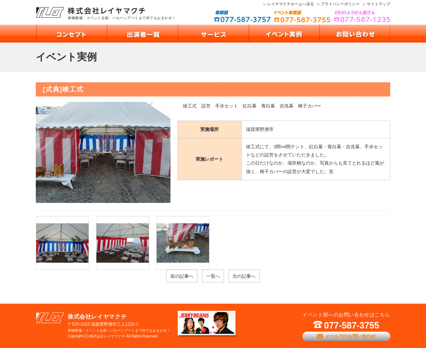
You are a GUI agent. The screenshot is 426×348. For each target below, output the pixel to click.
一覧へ (213, 276)
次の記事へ (244, 276)
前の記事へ (182, 276)
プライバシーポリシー (340, 4)
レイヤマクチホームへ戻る (290, 4)
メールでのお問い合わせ (350, 336)
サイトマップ (378, 4)
